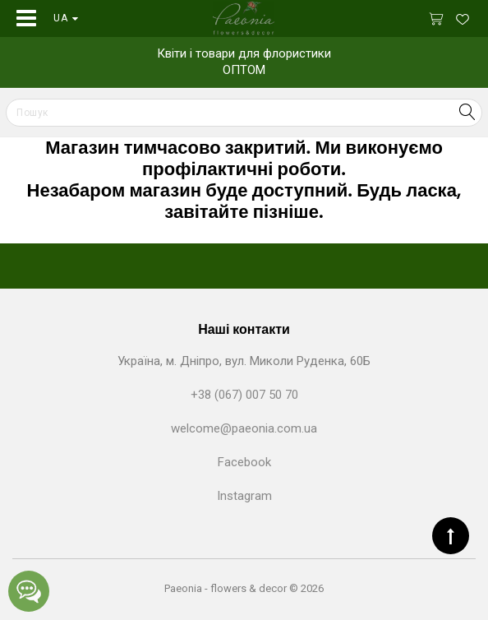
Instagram (244, 495)
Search (467, 112)
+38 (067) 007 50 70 (244, 394)
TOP (450, 535)
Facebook (244, 462)
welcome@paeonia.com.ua (244, 428)
